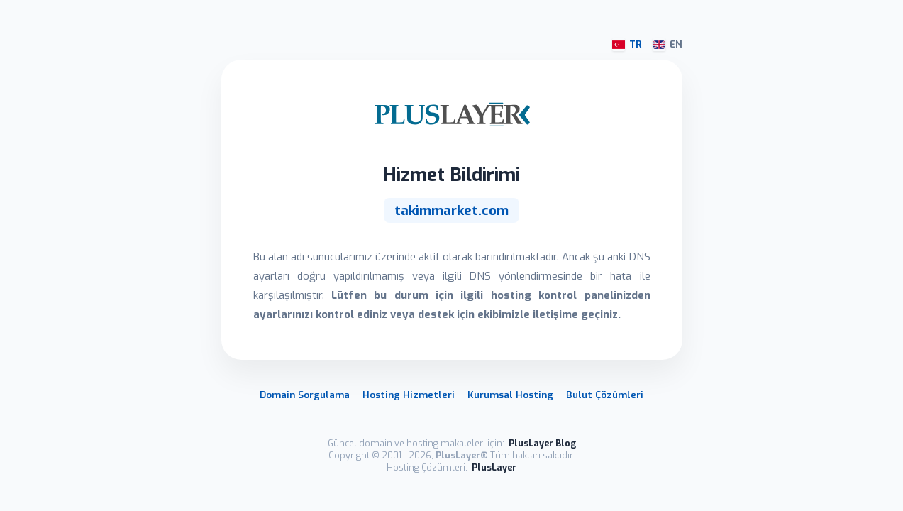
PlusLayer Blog (542, 443)
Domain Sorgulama (305, 394)
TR (627, 44)
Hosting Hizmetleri (408, 394)
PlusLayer (494, 467)
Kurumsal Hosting (510, 394)
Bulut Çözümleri (604, 394)
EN (667, 44)
